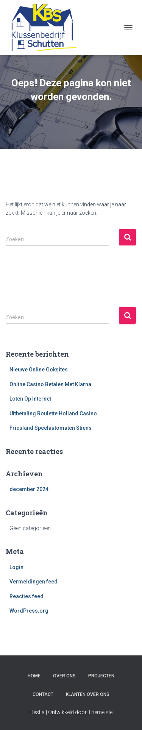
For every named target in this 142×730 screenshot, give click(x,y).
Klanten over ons (87, 694)
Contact (43, 694)
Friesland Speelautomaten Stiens (50, 428)
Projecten (101, 676)
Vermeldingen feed (33, 582)
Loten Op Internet (30, 399)
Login (16, 567)
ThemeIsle (100, 712)
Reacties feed (26, 596)
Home (34, 676)
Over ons (64, 676)
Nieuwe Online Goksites (38, 370)
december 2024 (28, 489)
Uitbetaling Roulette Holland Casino (53, 413)
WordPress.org (28, 611)
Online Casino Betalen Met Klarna (50, 384)
